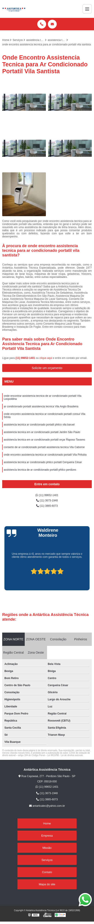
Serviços (47, 860)
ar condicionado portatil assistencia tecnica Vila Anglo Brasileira (41, 406)
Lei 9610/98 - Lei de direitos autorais (65, 755)
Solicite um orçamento (47, 368)
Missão (46, 847)
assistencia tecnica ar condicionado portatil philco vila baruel (39, 424)
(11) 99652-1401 (25, 358)
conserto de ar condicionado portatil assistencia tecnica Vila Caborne (44, 447)
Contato (47, 872)
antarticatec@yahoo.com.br (47, 805)
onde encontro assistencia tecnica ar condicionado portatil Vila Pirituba (45, 454)
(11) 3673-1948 (47, 500)
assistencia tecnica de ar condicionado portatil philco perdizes (40, 469)
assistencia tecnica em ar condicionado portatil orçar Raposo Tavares (44, 439)
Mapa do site (47, 884)
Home (47, 823)
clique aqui (45, 358)
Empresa (47, 835)
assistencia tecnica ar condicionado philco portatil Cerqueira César (43, 462)
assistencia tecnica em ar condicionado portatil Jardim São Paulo (42, 432)
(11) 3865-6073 (47, 505)
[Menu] (87, 9)
